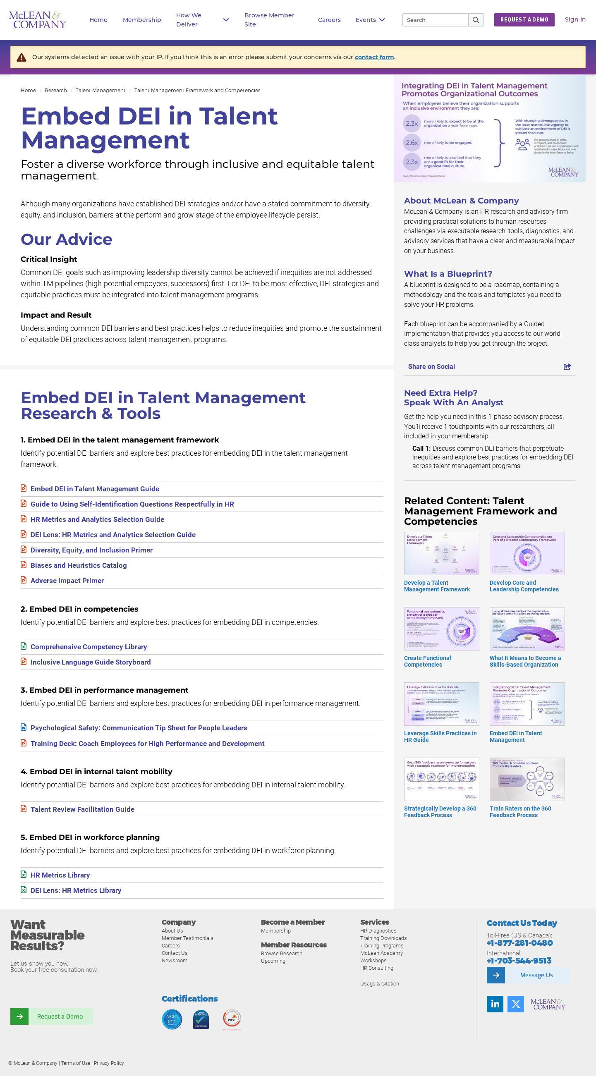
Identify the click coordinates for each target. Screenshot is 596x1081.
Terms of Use (75, 1068)
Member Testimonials (187, 943)
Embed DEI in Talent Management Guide (97, 489)
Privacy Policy (109, 1068)
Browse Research (281, 958)
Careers (171, 950)
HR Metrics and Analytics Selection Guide (100, 520)
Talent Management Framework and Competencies (197, 90)
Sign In (575, 19)
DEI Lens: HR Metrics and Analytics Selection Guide (116, 536)
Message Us (536, 980)
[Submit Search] (476, 19)
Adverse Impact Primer (69, 583)
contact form (374, 57)
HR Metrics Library (62, 879)
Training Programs (382, 950)
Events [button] (370, 20)
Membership (142, 20)
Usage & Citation (379, 988)
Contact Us (175, 958)
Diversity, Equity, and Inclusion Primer (93, 552)
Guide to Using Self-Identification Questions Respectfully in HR (135, 504)
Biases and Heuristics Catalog (81, 567)
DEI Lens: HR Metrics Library (78, 895)
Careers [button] (329, 20)
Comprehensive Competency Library (92, 649)
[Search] (432, 20)
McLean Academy (381, 958)
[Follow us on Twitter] (515, 1008)
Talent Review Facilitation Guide (84, 813)
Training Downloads (383, 943)
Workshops (373, 965)
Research (56, 90)
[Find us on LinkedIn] (495, 1008)
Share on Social (489, 367)
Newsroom (175, 965)
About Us (172, 936)
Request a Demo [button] (524, 20)
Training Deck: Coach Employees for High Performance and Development (153, 747)
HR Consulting (376, 973)
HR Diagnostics (378, 936)
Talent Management (101, 90)
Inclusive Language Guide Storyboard (93, 665)
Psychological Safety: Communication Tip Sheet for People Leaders (143, 731)
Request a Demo (60, 1021)
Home (98, 20)
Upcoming (273, 966)
